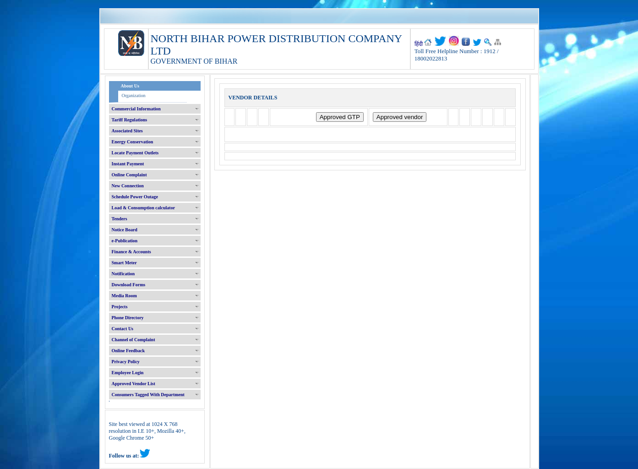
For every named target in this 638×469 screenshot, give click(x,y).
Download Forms (129, 284)
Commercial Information (136, 108)
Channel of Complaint (133, 339)
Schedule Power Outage (135, 196)
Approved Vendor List (133, 383)
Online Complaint (129, 174)
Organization (134, 95)
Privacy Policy (126, 361)
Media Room (124, 295)
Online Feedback (128, 350)
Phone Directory (128, 317)
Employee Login (128, 372)
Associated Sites (127, 130)
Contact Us (123, 328)
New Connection (128, 185)
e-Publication (125, 240)
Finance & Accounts (131, 251)
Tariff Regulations (129, 119)
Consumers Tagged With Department (148, 394)
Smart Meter (124, 262)
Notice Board (124, 229)
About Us (130, 85)
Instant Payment (128, 163)
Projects (120, 306)
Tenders (119, 218)
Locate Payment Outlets (135, 152)
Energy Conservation (132, 141)
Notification (123, 273)
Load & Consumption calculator (143, 207)
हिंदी (418, 44)
